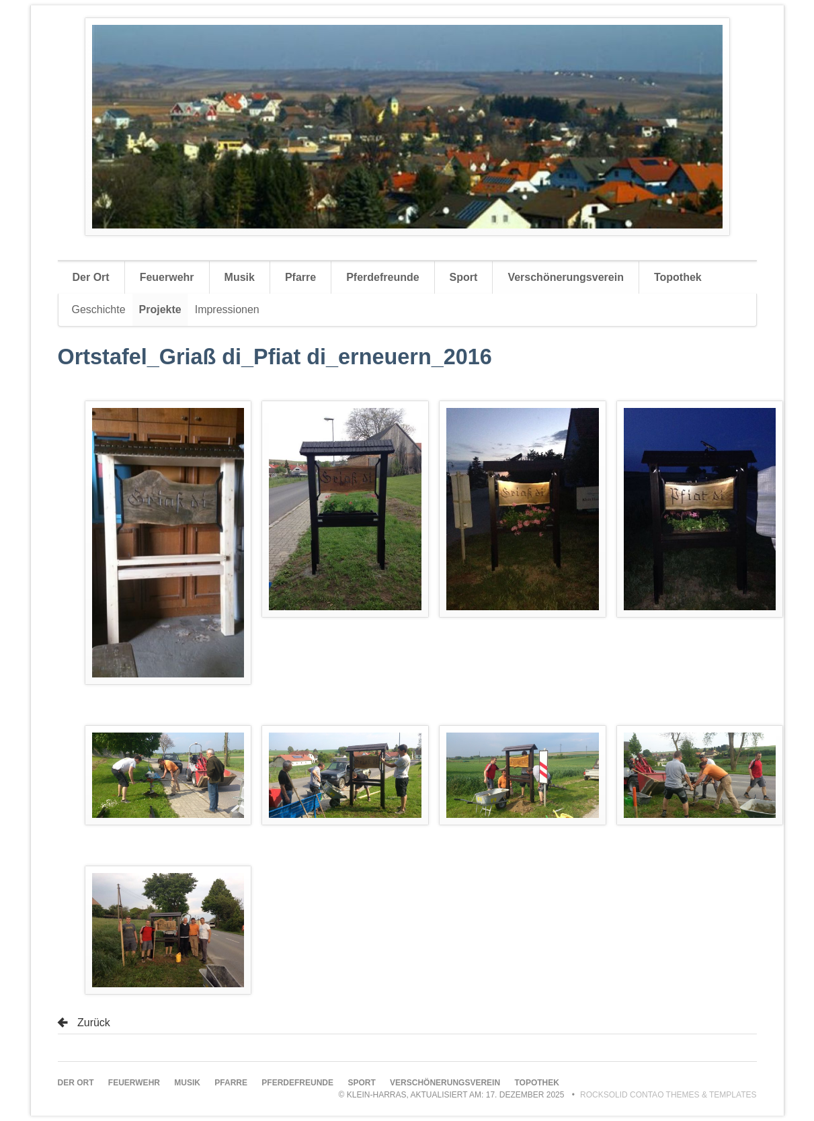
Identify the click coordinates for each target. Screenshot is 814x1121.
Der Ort (91, 277)
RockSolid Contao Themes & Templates (668, 1094)
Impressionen (227, 309)
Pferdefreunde (382, 277)
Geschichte (99, 309)
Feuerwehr (167, 277)
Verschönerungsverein (565, 277)
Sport (464, 277)
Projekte (160, 309)
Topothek (678, 277)
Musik (240, 277)
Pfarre (300, 277)
